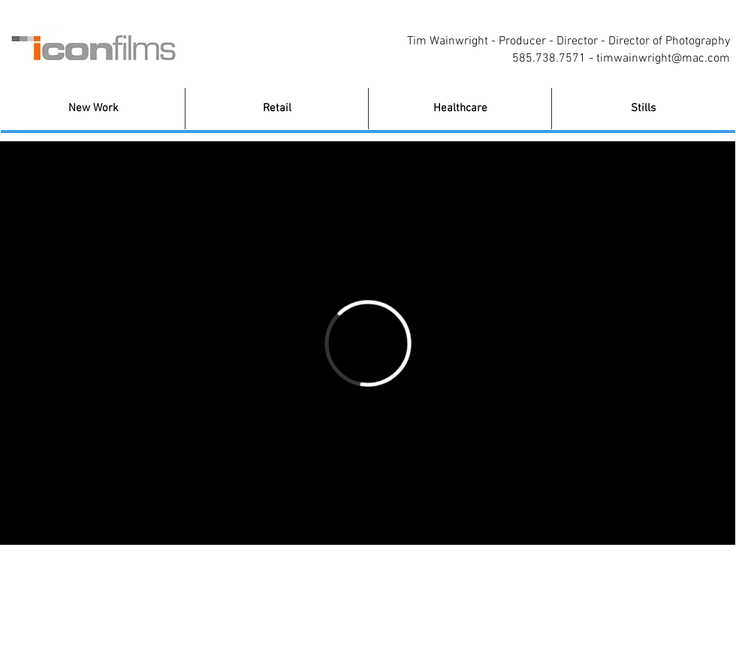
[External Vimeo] (367, 343)
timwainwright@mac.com (663, 58)
